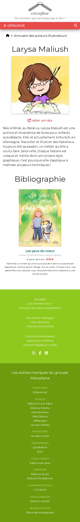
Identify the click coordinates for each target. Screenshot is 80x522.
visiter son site (40, 120)
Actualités (40, 299)
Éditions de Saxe (40, 463)
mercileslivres (40, 412)
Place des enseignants (40, 512)
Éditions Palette (40, 408)
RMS (40, 451)
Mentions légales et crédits (40, 345)
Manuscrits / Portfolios (40, 340)
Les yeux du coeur (40, 251)
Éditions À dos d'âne (40, 403)
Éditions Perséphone (40, 478)
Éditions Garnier (40, 501)
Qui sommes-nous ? (40, 303)
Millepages (40, 420)
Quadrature (40, 447)
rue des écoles (40, 436)
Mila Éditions (40, 416)
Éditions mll (40, 392)
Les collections (40, 322)
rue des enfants (40, 424)
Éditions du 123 (40, 474)
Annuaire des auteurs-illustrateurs (40, 36)
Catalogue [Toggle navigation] (14, 26)
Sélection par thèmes (40, 326)
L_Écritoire (40, 489)
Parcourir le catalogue (40, 317)
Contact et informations (40, 336)
